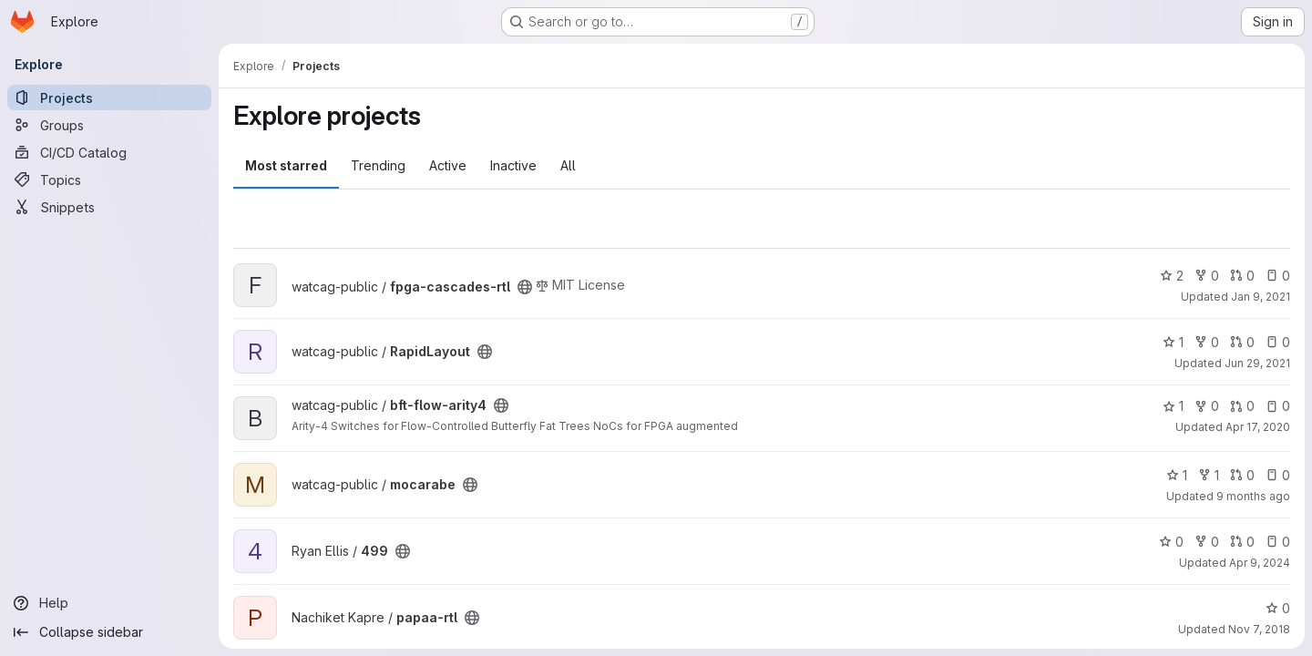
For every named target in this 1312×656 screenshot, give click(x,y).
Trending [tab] (378, 165)
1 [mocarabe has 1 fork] (1208, 475)
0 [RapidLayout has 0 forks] (1206, 342)
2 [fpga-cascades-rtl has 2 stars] (1172, 275)
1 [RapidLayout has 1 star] (1173, 342)
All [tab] (568, 165)
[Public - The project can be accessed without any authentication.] (525, 287)
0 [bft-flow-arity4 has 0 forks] (1206, 406)
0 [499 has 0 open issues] (1278, 541)
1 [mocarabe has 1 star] (1176, 475)
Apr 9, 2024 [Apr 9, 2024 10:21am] (1259, 562)
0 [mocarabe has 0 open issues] (1278, 475)
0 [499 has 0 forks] (1206, 541)
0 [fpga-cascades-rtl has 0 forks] (1206, 275)
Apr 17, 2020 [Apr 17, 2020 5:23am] (1257, 427)
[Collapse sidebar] (109, 632)
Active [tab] (447, 165)
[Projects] (109, 97)
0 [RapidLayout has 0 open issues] (1278, 342)
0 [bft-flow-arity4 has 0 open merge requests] (1242, 406)
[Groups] (109, 125)
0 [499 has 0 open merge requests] (1242, 541)
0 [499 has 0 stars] (1171, 541)
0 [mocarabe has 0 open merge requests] (1242, 475)
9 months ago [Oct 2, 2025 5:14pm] (1253, 496)
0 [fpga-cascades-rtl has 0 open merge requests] (1242, 275)
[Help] (109, 603)
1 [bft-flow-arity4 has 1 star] (1173, 406)
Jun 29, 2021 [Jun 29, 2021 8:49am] (1257, 363)
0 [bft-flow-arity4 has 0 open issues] (1278, 406)
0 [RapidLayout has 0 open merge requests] (1242, 342)
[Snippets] (109, 207)
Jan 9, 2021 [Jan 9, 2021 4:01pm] (1260, 296)
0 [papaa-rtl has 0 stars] (1278, 608)
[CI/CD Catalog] (109, 152)
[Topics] (109, 179)
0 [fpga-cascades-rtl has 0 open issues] (1278, 275)
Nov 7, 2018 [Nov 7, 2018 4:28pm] (1259, 629)
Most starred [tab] (286, 165)
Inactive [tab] (513, 165)
